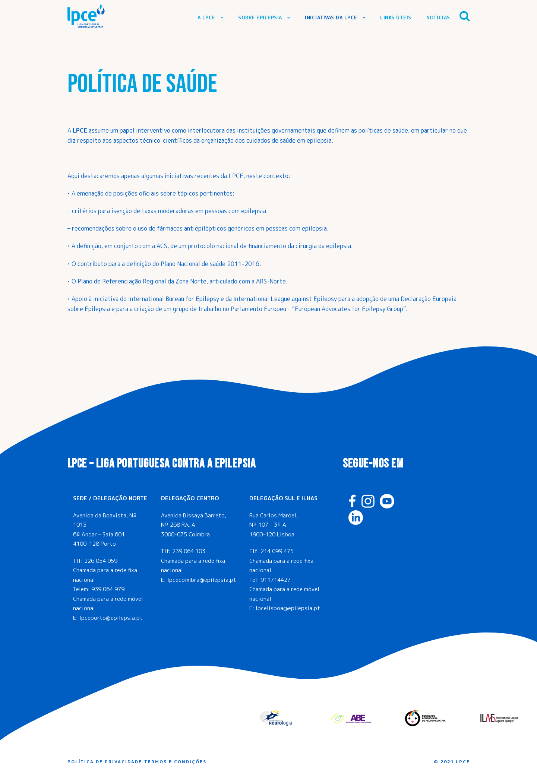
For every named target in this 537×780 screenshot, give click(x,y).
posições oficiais (136, 193)
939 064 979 (107, 589)
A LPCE (206, 17)
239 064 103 (188, 551)
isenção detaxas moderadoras (152, 211)
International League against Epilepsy (285, 299)
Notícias (438, 17)
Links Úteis (395, 17)
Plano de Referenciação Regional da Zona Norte (142, 281)
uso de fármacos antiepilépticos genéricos (195, 228)
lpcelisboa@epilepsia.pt (288, 608)
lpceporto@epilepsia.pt (111, 618)
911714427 (275, 580)
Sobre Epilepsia (260, 17)
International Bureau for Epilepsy (173, 299)
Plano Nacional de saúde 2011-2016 (210, 264)
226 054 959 (100, 561)
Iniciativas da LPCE (331, 17)
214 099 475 (277, 551)
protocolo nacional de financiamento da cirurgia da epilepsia (269, 246)
